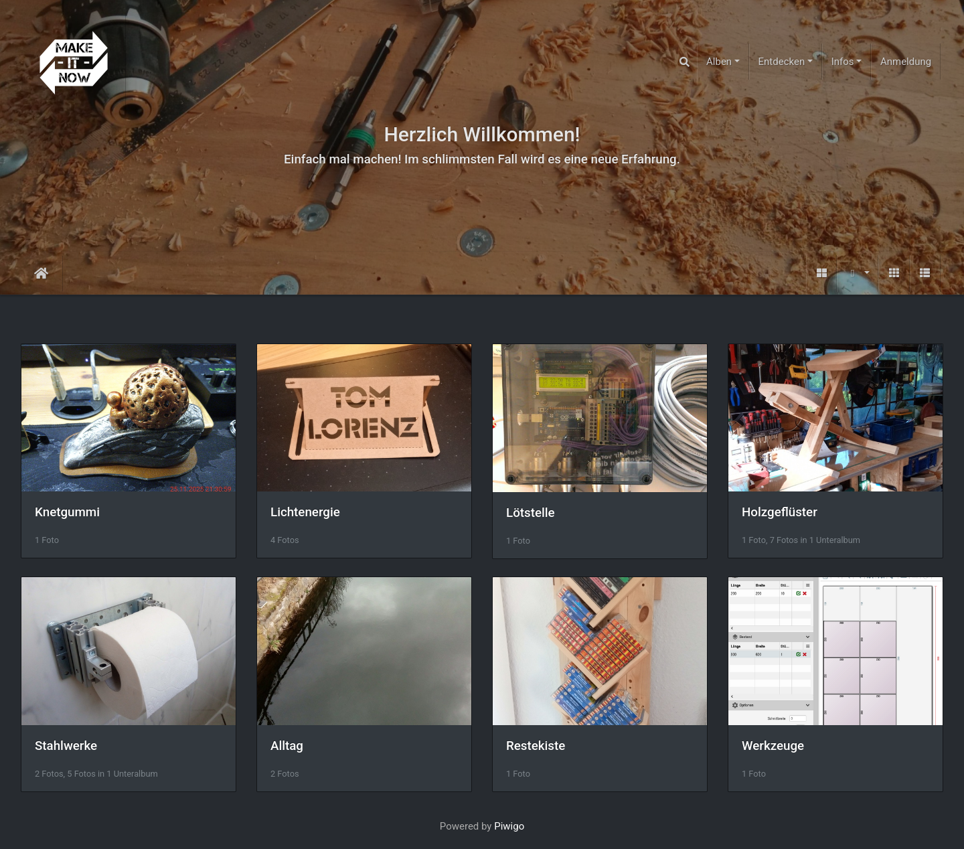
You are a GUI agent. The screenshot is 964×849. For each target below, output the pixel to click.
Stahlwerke (66, 746)
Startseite (41, 273)
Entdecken (781, 62)
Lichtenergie (305, 512)
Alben (719, 62)
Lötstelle (530, 513)
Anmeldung (905, 62)
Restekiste (535, 746)
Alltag (286, 746)
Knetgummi (67, 512)
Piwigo (509, 826)
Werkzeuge (773, 746)
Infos (842, 62)
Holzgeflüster (779, 512)
